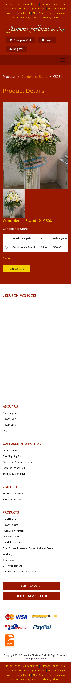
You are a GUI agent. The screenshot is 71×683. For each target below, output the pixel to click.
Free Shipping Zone (13, 456)
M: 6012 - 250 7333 (13, 493)
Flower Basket (10, 525)
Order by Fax (10, 450)
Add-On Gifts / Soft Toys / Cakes (20, 571)
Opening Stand (11, 536)
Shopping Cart (20, 40)
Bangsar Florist (22, 13)
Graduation (9, 560)
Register (16, 49)
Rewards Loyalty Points (15, 468)
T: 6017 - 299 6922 (12, 499)
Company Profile (12, 413)
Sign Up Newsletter (31, 596)
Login (47, 40)
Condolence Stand (34, 77)
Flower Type (9, 419)
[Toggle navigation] (62, 60)
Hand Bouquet (11, 519)
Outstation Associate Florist (17, 462)
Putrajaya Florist (29, 17)
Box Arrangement (12, 565)
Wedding (7, 554)
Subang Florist (12, 4)
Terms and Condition (14, 473)
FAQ (5, 430)
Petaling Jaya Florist (34, 8)
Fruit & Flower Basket (14, 530)
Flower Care (9, 424)
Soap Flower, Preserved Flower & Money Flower (28, 548)
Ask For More (31, 586)
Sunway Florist (30, 4)
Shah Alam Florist (42, 13)
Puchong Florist (49, 4)
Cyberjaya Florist (51, 17)
